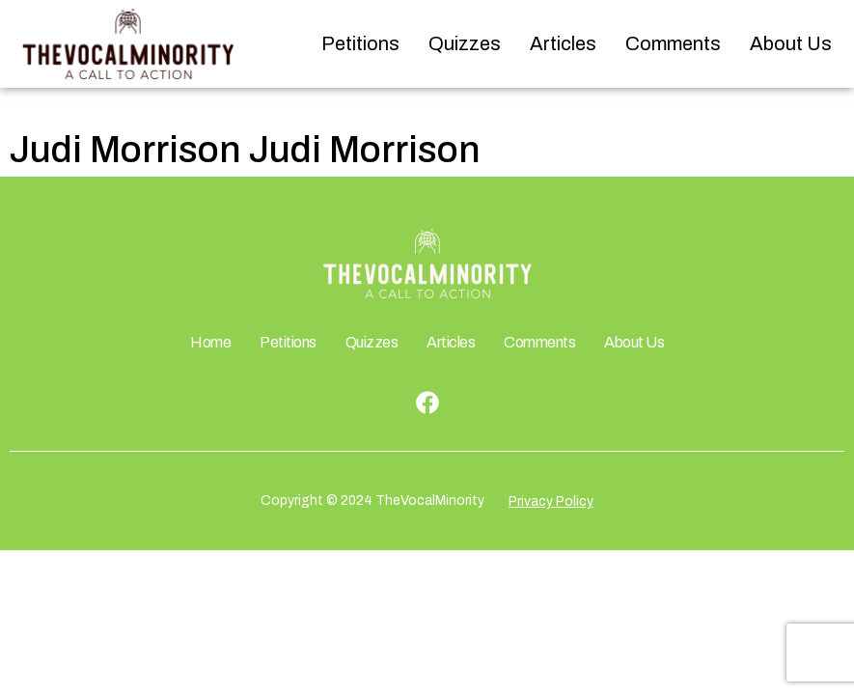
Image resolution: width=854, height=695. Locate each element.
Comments (673, 43)
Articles (563, 43)
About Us (791, 43)
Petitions (360, 43)
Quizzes (464, 43)
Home (210, 342)
